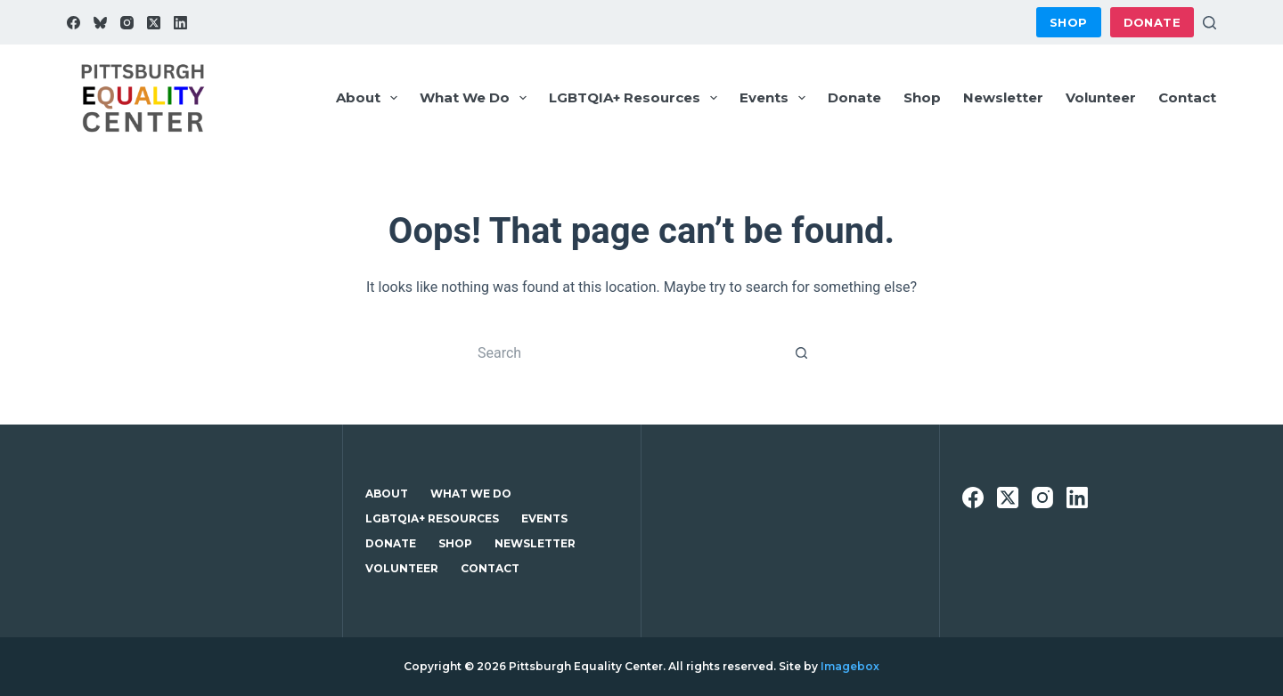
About (370, 98)
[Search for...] (623, 352)
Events (776, 98)
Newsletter (1003, 97)
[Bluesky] (100, 22)
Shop (1069, 22)
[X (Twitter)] (153, 22)
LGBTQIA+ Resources (636, 98)
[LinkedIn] (180, 22)
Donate (1152, 22)
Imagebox (850, 666)
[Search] (1209, 22)
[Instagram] (127, 22)
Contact (1187, 97)
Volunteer (1101, 97)
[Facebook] (73, 22)
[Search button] (802, 352)
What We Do (477, 98)
